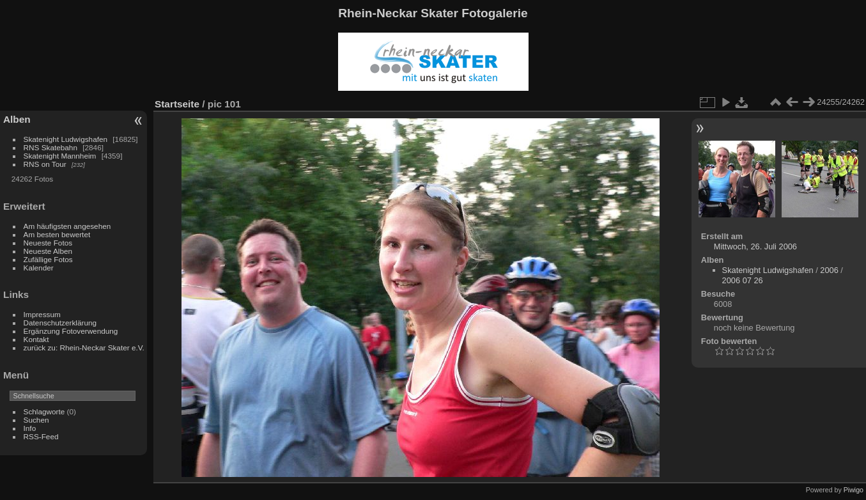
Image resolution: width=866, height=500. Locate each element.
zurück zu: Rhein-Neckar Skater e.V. (84, 347)
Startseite (177, 103)
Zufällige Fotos (48, 259)
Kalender (39, 267)
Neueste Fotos (48, 242)
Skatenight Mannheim (60, 156)
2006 (829, 270)
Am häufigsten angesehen (67, 226)
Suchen (36, 420)
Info (30, 428)
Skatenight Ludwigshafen (65, 139)
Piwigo (853, 490)
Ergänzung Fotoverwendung (71, 331)
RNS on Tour (45, 164)
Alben (17, 119)
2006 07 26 (742, 280)
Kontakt (36, 339)
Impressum (42, 314)
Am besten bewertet (57, 234)
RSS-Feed (41, 436)
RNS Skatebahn (50, 147)
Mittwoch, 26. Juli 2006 (755, 246)
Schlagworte (44, 411)
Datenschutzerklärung (60, 322)
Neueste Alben (48, 251)
